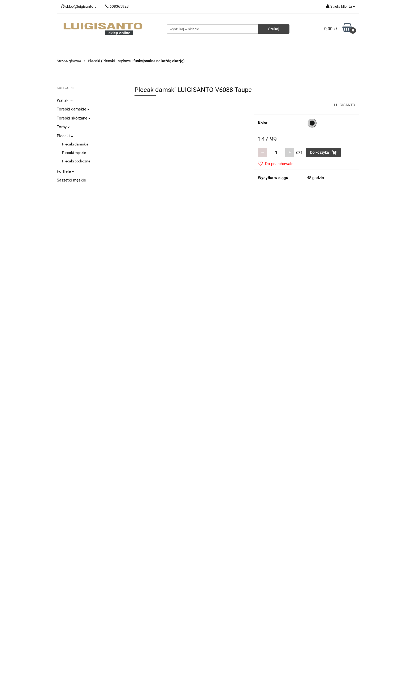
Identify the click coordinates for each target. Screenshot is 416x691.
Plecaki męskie (74, 152)
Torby (63, 127)
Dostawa (142, 581)
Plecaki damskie (75, 144)
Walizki (65, 100)
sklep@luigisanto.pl (82, 615)
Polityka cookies (148, 613)
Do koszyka (323, 152)
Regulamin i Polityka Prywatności (162, 605)
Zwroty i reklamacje (150, 589)
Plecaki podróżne (76, 161)
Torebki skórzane (73, 118)
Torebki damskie (73, 109)
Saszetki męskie (71, 180)
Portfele (65, 171)
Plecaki (65, 136)
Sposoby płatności (150, 597)
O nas (217, 581)
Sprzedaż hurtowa (305, 581)
